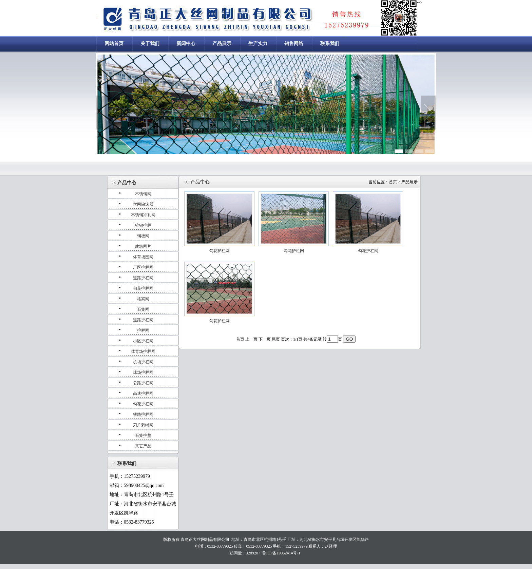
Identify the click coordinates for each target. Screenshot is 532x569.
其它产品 (143, 446)
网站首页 (114, 43)
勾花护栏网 (143, 288)
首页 (393, 182)
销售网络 (293, 43)
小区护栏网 (143, 341)
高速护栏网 (143, 393)
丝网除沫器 (143, 204)
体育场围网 (143, 257)
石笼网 (143, 309)
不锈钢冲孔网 (143, 214)
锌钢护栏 (143, 225)
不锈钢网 (143, 193)
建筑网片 (143, 246)
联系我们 (329, 43)
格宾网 (143, 299)
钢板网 (143, 235)
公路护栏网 (143, 383)
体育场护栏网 (143, 351)
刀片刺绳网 (143, 425)
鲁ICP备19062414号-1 (281, 553)
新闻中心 (185, 43)
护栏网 (143, 330)
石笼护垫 (143, 435)
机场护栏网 (143, 362)
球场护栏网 (143, 372)
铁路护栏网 (143, 414)
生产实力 (257, 43)
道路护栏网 (143, 278)
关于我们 (149, 43)
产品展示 (221, 43)
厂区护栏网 (143, 267)
